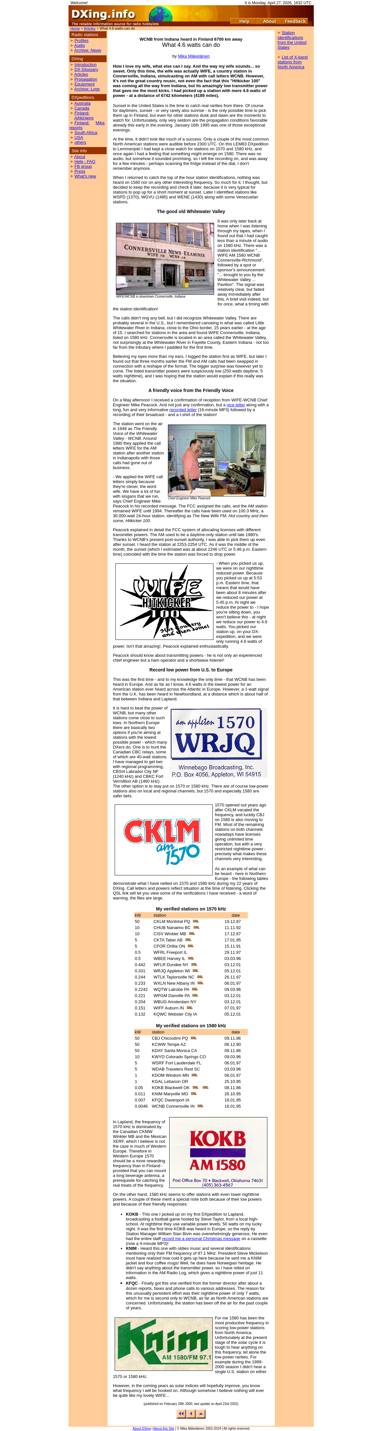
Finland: (81, 113)
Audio (79, 45)
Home (75, 28)
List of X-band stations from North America (293, 62)
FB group (83, 166)
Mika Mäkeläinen (194, 56)
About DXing (142, 1428)
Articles (90, 28)
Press (79, 171)
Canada (81, 108)
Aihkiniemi (84, 117)
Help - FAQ (84, 161)
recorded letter (183, 409)
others (80, 142)
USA (78, 137)
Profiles (81, 40)
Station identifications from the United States (292, 40)
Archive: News (87, 50)
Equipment (84, 84)
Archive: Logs (87, 89)
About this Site (163, 1428)
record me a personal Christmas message (201, 1238)
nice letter (236, 404)
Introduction (85, 64)
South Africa (85, 132)
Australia (82, 103)
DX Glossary (86, 69)
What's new (85, 176)
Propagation (85, 79)
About (79, 156)
